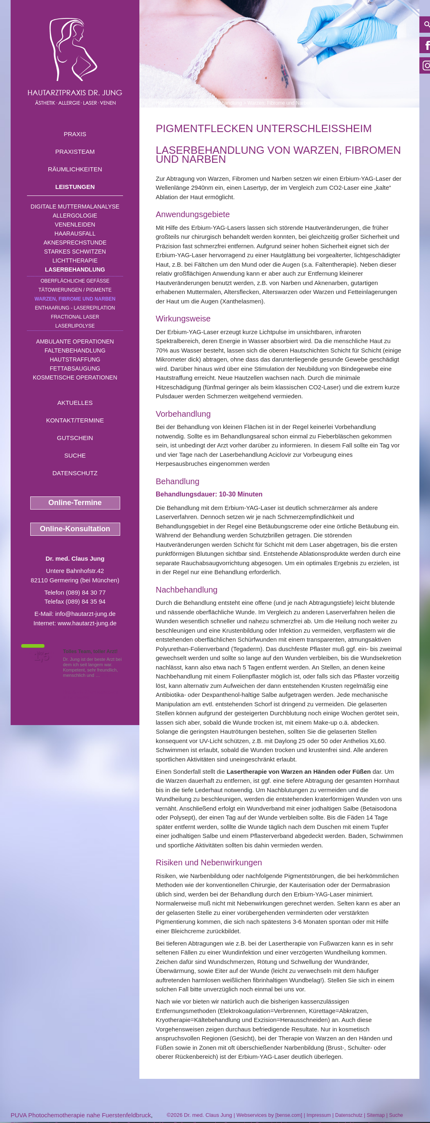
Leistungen (75, 186)
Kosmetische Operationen (75, 377)
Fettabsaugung (75, 368)
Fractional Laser (75, 317)
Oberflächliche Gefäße (75, 281)
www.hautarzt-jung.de (87, 623)
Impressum (319, 1115)
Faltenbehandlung (75, 350)
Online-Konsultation (75, 529)
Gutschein (75, 437)
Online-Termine (75, 503)
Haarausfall (74, 233)
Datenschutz (75, 472)
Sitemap (376, 1115)
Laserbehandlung (75, 269)
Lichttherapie (74, 260)
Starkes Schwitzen (75, 251)
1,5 (41, 656)
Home (162, 103)
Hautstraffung (75, 359)
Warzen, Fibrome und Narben (75, 299)
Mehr (106, 675)
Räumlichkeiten (75, 169)
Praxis (75, 133)
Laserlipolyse (75, 326)
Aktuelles (75, 402)
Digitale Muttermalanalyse (75, 206)
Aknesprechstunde (74, 242)
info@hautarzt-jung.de (85, 613)
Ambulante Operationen (75, 341)
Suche (75, 455)
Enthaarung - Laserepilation (75, 308)
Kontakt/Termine (75, 420)
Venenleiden (75, 224)
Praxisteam (75, 151)
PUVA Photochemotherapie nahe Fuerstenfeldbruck (81, 1115)
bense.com (289, 1115)
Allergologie (75, 215)
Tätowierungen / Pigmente (75, 290)
